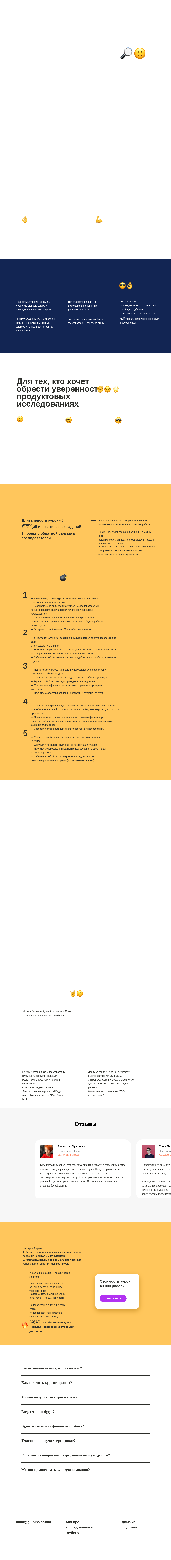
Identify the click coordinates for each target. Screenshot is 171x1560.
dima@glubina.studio (33, 1522)
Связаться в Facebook (68, 1154)
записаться (113, 1298)
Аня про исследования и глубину (79, 1527)
